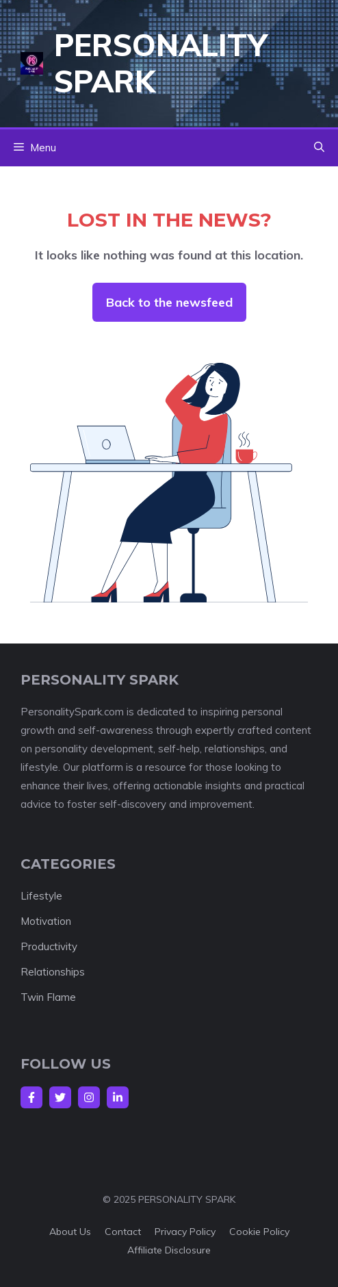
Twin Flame (48, 997)
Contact (123, 1231)
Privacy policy (185, 1231)
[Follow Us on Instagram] (89, 1097)
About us (70, 1231)
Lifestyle (41, 895)
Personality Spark (160, 63)
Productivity (49, 946)
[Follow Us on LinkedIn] (118, 1097)
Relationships (53, 971)
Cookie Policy (259, 1231)
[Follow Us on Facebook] (31, 1097)
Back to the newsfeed (169, 302)
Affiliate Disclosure (169, 1250)
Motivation (46, 921)
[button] (319, 147)
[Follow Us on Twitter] (60, 1097)
